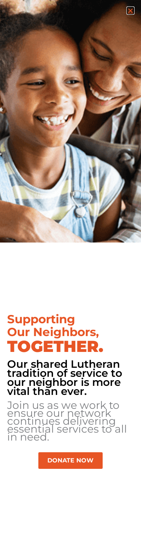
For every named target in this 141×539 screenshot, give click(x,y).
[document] (70, 269)
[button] (130, 11)
